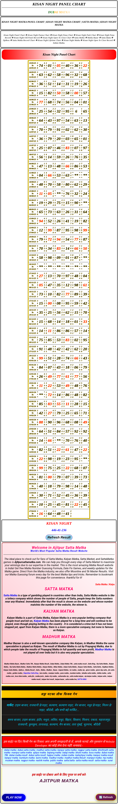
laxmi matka (42, 757)
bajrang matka (54, 752)
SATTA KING (81, 679)
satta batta (69, 760)
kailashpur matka (83, 755)
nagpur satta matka (87, 750)
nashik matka (42, 760)
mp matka (108, 757)
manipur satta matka (21, 752)
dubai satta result (37, 755)
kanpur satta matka (67, 750)
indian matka (67, 755)
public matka (56, 760)
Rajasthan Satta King (31, 673)
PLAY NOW (14, 797)
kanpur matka (11, 757)
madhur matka (56, 757)
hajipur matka (53, 755)
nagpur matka (28, 760)
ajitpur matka (39, 752)
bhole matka (82, 752)
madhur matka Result (75, 757)
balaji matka (68, 752)
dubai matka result (18, 755)
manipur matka (94, 757)
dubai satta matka (26, 750)
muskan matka (12, 760)
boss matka (95, 752)
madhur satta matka (46, 750)
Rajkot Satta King (59, 785)
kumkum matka (27, 757)
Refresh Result (58, 537)
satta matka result (85, 760)
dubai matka (10, 750)
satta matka (101, 760)
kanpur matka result (103, 755)
